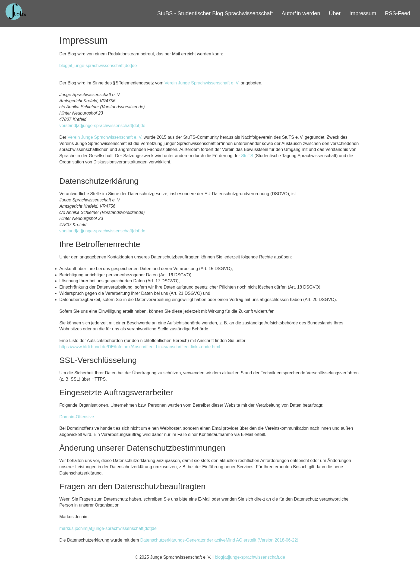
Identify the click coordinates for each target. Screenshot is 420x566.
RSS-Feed (397, 13)
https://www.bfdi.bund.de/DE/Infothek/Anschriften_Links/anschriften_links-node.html (139, 346)
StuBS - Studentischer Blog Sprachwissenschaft (215, 13)
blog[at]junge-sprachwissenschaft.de (250, 557)
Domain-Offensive (76, 417)
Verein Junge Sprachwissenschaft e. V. (202, 83)
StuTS (247, 155)
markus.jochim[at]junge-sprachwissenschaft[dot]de (108, 528)
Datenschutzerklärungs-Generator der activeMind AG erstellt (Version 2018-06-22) (219, 540)
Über (334, 13)
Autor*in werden (301, 13)
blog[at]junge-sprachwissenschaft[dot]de (98, 65)
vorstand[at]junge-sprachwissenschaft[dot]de (102, 125)
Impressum (362, 13)
